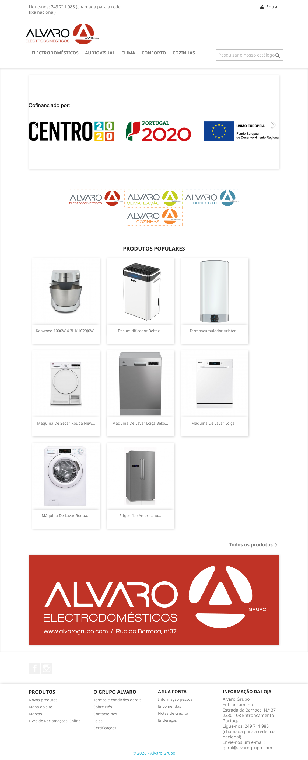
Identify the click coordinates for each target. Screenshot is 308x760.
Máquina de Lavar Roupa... (66, 515)
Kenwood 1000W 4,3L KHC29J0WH (66, 330)
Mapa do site (40, 706)
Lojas (98, 720)
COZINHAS (184, 53)
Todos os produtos (254, 545)
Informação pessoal (176, 699)
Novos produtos (43, 699)
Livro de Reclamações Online (55, 720)
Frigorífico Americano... (140, 515)
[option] (154, 122)
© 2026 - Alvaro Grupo (154, 753)
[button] (47, 122)
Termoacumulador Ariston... (215, 330)
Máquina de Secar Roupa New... (66, 423)
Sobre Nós (102, 706)
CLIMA (128, 53)
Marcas (35, 713)
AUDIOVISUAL (100, 53)
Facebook (34, 668)
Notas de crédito (173, 713)
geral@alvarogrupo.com (247, 748)
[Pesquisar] (249, 55)
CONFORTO (154, 53)
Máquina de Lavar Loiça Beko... (140, 423)
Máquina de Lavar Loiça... (214, 423)
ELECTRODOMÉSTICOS (55, 53)
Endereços (167, 720)
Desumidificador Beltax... (140, 330)
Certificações (104, 727)
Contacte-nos (105, 713)
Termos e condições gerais (117, 699)
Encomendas (169, 706)
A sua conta (172, 692)
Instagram (46, 668)
